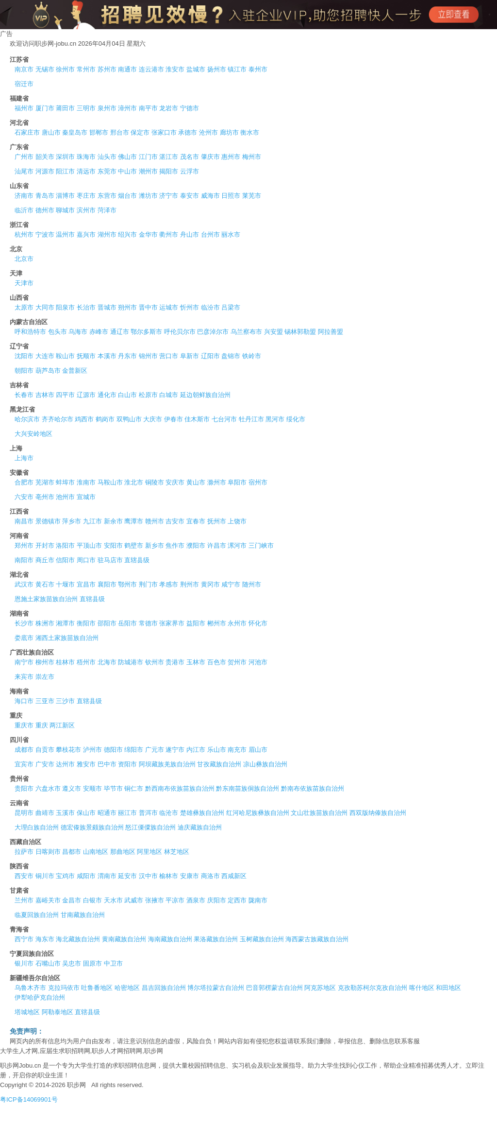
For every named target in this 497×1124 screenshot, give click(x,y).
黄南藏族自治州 (124, 939)
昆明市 (24, 812)
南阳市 (24, 560)
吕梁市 (230, 307)
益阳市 (195, 623)
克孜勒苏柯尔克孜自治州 (372, 987)
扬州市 (216, 69)
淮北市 (133, 482)
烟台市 (127, 195)
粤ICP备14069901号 (29, 1099)
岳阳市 (127, 623)
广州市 (24, 156)
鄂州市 (127, 584)
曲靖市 (44, 812)
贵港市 (175, 662)
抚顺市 (86, 356)
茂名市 (189, 156)
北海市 (107, 662)
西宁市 (24, 939)
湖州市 (107, 234)
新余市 (113, 521)
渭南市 (107, 876)
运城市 (168, 307)
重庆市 (24, 725)
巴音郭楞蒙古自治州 (274, 987)
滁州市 (216, 482)
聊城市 (65, 210)
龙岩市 (168, 108)
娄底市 (24, 637)
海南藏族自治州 (170, 939)
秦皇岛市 (74, 132)
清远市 (86, 171)
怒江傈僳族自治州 (150, 827)
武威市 (133, 900)
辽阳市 (210, 356)
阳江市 (65, 171)
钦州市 (154, 662)
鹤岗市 (105, 419)
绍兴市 (127, 234)
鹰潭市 (133, 521)
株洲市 (44, 623)
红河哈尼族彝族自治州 (257, 812)
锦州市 (148, 356)
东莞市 (107, 171)
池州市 (65, 497)
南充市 (237, 749)
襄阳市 (107, 584)
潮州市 (148, 171)
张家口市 (164, 132)
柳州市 (44, 662)
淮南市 (86, 482)
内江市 (195, 749)
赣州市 (154, 521)
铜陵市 (154, 482)
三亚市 (44, 701)
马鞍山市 (110, 482)
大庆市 (152, 419)
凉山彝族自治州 (265, 764)
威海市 (210, 195)
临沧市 (168, 812)
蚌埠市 (65, 482)
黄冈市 (210, 584)
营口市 (168, 356)
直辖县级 (136, 560)
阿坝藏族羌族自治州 (167, 764)
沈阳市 (24, 356)
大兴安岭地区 (33, 433)
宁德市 (189, 108)
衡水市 (249, 132)
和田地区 (448, 987)
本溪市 (107, 356)
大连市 (44, 356)
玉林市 (195, 662)
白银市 (92, 900)
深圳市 (65, 156)
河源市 (44, 171)
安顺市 (92, 788)
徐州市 (65, 69)
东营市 (107, 195)
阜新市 (189, 356)
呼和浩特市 (30, 331)
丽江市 (127, 812)
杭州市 (24, 234)
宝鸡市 (65, 876)
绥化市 (295, 419)
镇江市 (237, 69)
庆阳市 (216, 900)
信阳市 (65, 560)
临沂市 (24, 210)
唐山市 (51, 132)
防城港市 (130, 662)
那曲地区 (122, 851)
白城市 (168, 394)
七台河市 (224, 419)
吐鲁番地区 (97, 987)
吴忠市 (71, 963)
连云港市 (151, 69)
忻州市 (189, 307)
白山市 (127, 394)
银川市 (24, 963)
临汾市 (210, 307)
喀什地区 (421, 987)
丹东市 (127, 356)
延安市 (127, 876)
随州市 (251, 584)
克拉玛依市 (64, 987)
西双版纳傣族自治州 (377, 812)
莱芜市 (251, 195)
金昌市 (71, 900)
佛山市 (127, 156)
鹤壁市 (133, 545)
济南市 (24, 195)
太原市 (24, 307)
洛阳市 (65, 545)
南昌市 (24, 521)
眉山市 (257, 749)
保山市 (86, 812)
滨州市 (86, 210)
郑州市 (24, 545)
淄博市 (65, 195)
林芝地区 (176, 851)
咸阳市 (86, 876)
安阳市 (113, 545)
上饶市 (237, 521)
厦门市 (44, 108)
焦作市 (175, 545)
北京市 (24, 258)
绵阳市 (133, 749)
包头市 (57, 331)
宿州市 (257, 482)
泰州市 (257, 69)
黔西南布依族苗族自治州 (180, 788)
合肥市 (24, 482)
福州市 (24, 108)
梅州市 (251, 156)
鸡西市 (84, 419)
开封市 (44, 545)
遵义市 (71, 788)
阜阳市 (237, 482)
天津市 (24, 283)
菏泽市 (107, 210)
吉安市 (175, 521)
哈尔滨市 (27, 419)
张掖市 (154, 900)
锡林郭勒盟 (300, 331)
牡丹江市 (251, 419)
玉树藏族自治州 (262, 939)
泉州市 (107, 108)
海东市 (44, 939)
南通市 (127, 69)
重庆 (41, 725)
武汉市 (24, 584)
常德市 (148, 623)
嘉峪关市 (48, 900)
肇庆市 (210, 156)
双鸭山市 (129, 419)
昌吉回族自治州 (164, 987)
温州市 (65, 234)
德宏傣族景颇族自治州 (92, 827)
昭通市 (107, 812)
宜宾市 (24, 764)
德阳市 (113, 749)
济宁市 (168, 195)
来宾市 (24, 676)
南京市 (24, 69)
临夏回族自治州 (37, 914)
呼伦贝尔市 (180, 331)
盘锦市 (230, 356)
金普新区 (74, 370)
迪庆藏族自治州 (200, 827)
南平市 (148, 108)
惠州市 (230, 156)
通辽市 (119, 331)
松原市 (148, 394)
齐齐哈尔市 (57, 419)
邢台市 (119, 132)
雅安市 (86, 764)
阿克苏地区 (320, 987)
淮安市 (175, 69)
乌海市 (77, 331)
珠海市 (86, 156)
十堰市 (65, 584)
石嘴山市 (48, 963)
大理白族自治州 (37, 827)
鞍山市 (65, 356)
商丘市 (44, 560)
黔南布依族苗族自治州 (312, 788)
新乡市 (154, 545)
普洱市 (148, 812)
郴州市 (216, 623)
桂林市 (65, 662)
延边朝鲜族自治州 (205, 394)
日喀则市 (48, 851)
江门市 (148, 156)
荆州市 (189, 584)
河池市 (257, 662)
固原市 (92, 963)
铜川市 (44, 876)
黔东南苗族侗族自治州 (247, 788)
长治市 (86, 307)
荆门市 (148, 584)
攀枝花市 (68, 749)
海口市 (24, 701)
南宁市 (24, 662)
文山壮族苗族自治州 (319, 812)
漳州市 (127, 108)
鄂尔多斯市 (146, 331)
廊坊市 (229, 132)
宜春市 (195, 521)
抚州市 (216, 521)
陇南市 (257, 900)
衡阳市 (86, 623)
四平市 (65, 394)
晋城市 (107, 307)
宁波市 (44, 234)
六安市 (24, 497)
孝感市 (168, 584)
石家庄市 (27, 132)
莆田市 (65, 108)
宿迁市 (24, 83)
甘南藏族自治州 (83, 914)
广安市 (44, 764)
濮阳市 (195, 545)
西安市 (24, 876)
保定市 (140, 132)
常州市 (86, 69)
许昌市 (216, 545)
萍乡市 (71, 521)
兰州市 (24, 900)
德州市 (44, 210)
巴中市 (107, 764)
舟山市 (189, 234)
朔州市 (127, 307)
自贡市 (44, 749)
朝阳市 (24, 370)
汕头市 (107, 156)
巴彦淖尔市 (213, 331)
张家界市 (171, 623)
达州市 (65, 764)
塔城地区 (27, 1012)
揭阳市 (168, 171)
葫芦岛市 (48, 370)
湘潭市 (65, 623)
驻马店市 (110, 560)
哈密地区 (127, 987)
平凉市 (175, 900)
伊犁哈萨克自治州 (40, 997)
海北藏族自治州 (78, 939)
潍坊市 (148, 195)
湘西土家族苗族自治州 (67, 637)
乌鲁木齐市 (30, 987)
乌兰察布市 (246, 331)
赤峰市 (98, 331)
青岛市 (44, 195)
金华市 (148, 234)
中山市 (127, 171)
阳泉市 (65, 307)
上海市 (24, 458)
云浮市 (189, 171)
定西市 (237, 900)
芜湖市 (44, 482)
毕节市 (113, 788)
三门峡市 (261, 545)
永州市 (237, 623)
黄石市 (44, 584)
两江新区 (62, 725)
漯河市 (237, 545)
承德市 (187, 132)
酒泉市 (195, 900)
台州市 (210, 234)
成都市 (24, 749)
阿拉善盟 (330, 331)
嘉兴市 (86, 234)
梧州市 (86, 662)
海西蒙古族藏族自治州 (316, 939)
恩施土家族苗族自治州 (46, 599)
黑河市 (274, 419)
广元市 (154, 749)
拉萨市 (24, 851)
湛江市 (168, 156)
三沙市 (65, 701)
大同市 (44, 307)
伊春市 (173, 419)
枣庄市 (86, 195)
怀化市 (257, 623)
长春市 (24, 394)
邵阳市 (107, 623)
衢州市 (168, 234)
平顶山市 (89, 545)
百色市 (216, 662)
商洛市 (210, 876)
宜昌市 (86, 584)
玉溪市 (65, 812)
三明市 (86, 108)
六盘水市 (48, 788)
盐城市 (195, 69)
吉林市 (44, 394)
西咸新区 (234, 876)
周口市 (86, 560)
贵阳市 (24, 788)
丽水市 (230, 234)
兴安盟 (273, 331)
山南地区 (95, 851)
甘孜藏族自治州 (219, 764)
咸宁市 (230, 584)
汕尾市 (24, 171)
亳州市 (44, 497)
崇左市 (44, 676)
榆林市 (168, 876)
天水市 (113, 900)
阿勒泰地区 (57, 1012)
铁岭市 (251, 356)
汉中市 (148, 876)
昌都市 (71, 851)
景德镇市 (48, 521)
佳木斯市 (197, 419)
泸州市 (92, 749)
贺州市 (237, 662)
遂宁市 (175, 749)
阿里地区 (149, 851)
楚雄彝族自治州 (202, 812)
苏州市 (107, 69)
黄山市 (195, 482)
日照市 (230, 195)
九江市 (92, 521)
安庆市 (175, 482)
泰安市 (189, 195)
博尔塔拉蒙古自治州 (215, 987)
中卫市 (113, 963)
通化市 (107, 394)
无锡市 (44, 69)
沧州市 (208, 132)
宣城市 (86, 497)
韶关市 (44, 156)
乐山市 (216, 749)
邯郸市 (98, 132)
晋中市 (148, 307)
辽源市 (86, 394)
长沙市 (24, 623)
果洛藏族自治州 (216, 939)
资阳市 (127, 764)
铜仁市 (133, 788)
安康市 (189, 876)
